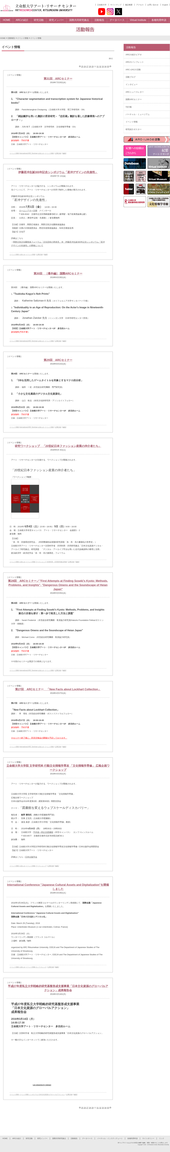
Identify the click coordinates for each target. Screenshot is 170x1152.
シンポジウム (33, 1094)
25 (82, 66)
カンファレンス (40, 967)
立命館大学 (101, 5)
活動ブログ (131, 77)
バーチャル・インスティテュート (110, 1138)
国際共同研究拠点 (59, 1138)
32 (100, 66)
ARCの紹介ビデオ (134, 54)
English (165, 5)
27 (87, 66)
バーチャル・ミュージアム (138, 114)
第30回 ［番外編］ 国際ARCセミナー (58, 273)
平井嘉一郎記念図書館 (43, 832)
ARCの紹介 (16, 1138)
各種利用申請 (132, 1138)
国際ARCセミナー (134, 99)
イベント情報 (22, 38)
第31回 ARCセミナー (58, 78)
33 (103, 66)
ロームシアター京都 (28, 210)
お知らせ (41, 153)
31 (98, 66)
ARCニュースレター (135, 92)
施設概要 (129, 5)
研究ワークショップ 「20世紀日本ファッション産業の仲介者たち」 (58, 446)
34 (105, 66)
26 (85, 66)
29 (92, 66)
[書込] (111, 58)
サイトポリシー (148, 1138)
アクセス (140, 5)
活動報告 (11, 38)
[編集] (64, 153)
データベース (87, 1138)
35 (108, 66)
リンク (161, 1138)
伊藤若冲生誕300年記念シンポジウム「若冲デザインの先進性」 (58, 172)
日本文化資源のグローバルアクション (52, 1094)
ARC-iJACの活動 (133, 69)
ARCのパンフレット (135, 62)
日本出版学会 (31, 857)
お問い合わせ (152, 5)
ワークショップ (40, 562)
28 (90, 66)
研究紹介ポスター (134, 129)
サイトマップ (115, 5)
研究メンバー (42, 1138)
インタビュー (132, 84)
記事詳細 (58, 153)
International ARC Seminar (28, 153)
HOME (3, 38)
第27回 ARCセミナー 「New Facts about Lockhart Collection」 (58, 689)
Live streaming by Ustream (42, 1085)
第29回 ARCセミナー (58, 360)
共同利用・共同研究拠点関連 (57, 562)
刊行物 (129, 107)
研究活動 (29, 1138)
